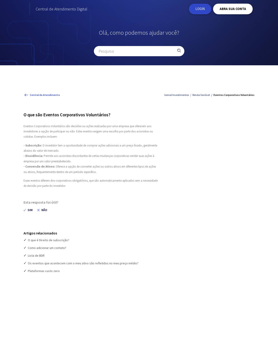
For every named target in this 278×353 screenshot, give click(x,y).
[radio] (28, 211)
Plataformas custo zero (44, 272)
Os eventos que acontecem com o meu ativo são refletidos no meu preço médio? (83, 264)
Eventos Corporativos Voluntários (234, 96)
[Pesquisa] (139, 52)
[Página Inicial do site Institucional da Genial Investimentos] (37, 9)
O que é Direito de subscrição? (48, 241)
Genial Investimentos (176, 96)
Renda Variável (201, 96)
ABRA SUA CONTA (233, 9)
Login (200, 9)
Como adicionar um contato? (47, 249)
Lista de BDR (36, 257)
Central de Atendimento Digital (89, 9)
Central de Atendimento (45, 95)
